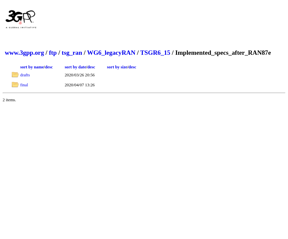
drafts (25, 75)
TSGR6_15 (155, 52)
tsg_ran (72, 52)
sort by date (75, 67)
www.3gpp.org (24, 52)
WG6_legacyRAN (111, 52)
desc (49, 67)
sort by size (117, 67)
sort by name (32, 67)
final (24, 85)
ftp (53, 52)
